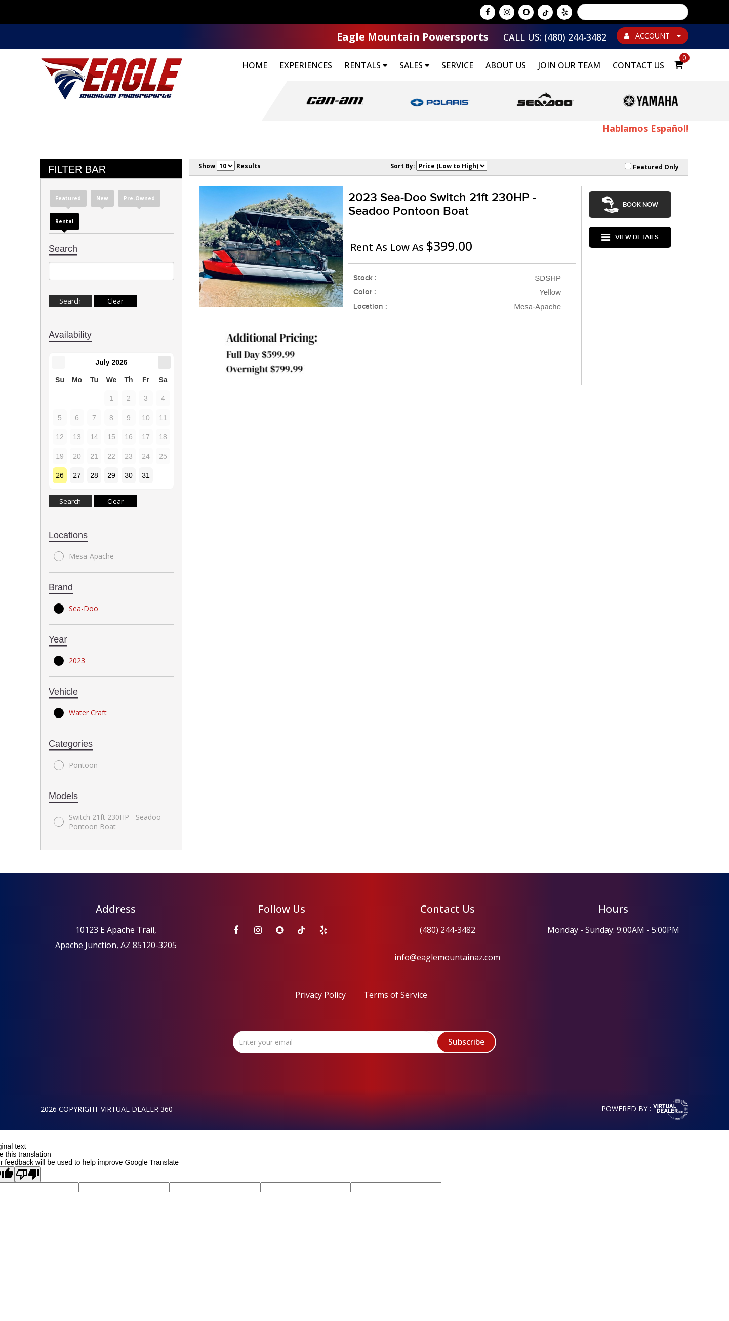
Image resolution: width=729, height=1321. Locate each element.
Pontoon (76, 766)
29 (111, 476)
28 (94, 476)
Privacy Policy (320, 995)
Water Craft (80, 713)
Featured (68, 198)
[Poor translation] (28, 1175)
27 (77, 476)
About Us (505, 65)
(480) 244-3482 (447, 930)
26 (60, 476)
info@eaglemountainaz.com (447, 957)
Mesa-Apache (84, 557)
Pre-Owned (139, 198)
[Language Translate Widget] (632, 12)
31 (146, 476)
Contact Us (638, 65)
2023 (69, 661)
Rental (64, 221)
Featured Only (652, 167)
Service (457, 65)
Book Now (630, 202)
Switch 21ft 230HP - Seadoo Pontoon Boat (107, 822)
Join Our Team (569, 65)
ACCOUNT (652, 36)
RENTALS (365, 65)
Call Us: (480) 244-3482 (554, 37)
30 (129, 476)
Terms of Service (395, 995)
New (102, 198)
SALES (414, 65)
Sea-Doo (76, 609)
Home (254, 65)
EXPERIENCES (305, 65)
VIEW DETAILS (630, 232)
